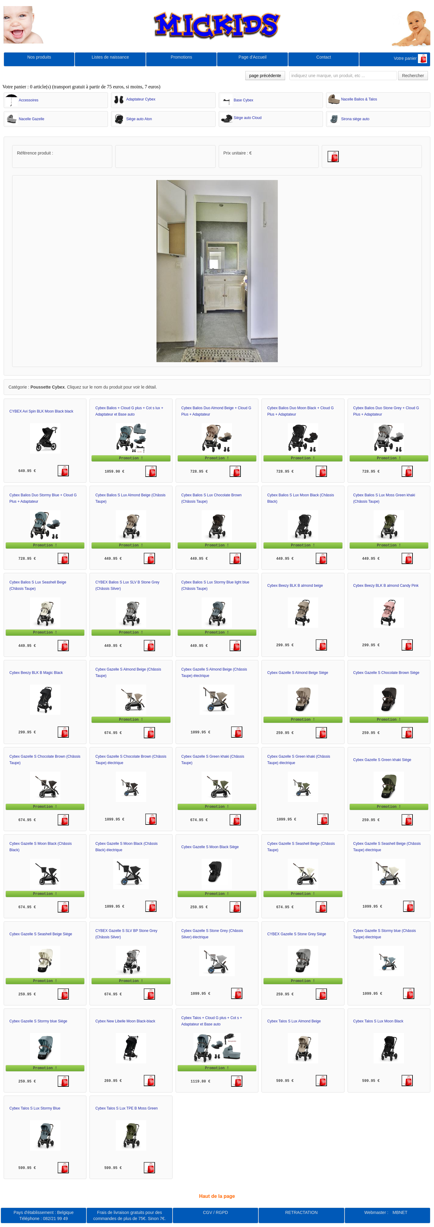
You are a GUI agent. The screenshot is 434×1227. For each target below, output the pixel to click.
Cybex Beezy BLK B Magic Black (36, 673)
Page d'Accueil (253, 57)
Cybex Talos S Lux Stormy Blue (34, 1108)
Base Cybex (243, 100)
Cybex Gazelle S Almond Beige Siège (297, 673)
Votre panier (410, 58)
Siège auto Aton (139, 119)
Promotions (181, 57)
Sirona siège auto (355, 119)
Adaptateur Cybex (140, 99)
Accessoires (29, 100)
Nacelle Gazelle (31, 119)
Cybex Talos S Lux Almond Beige (294, 1021)
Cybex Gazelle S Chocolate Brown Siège (386, 673)
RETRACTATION (301, 1212)
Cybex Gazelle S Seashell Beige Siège (40, 934)
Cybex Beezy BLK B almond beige (295, 585)
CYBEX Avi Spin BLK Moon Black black (41, 411)
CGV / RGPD (215, 1212)
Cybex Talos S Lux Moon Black (378, 1021)
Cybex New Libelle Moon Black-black (125, 1021)
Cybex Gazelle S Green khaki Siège (382, 760)
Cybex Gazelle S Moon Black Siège (210, 847)
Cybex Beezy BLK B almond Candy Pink (386, 585)
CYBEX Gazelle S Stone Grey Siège (296, 934)
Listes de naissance (110, 57)
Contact (323, 57)
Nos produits (39, 57)
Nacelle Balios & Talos (359, 99)
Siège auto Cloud (247, 118)
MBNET (399, 1212)
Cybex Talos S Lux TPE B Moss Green (126, 1108)
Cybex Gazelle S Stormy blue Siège (38, 1021)
